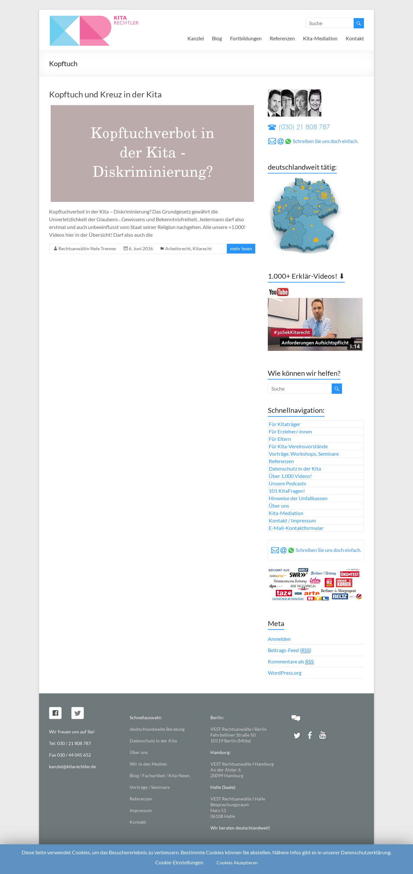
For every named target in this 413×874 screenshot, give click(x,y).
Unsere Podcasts (287, 483)
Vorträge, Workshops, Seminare (304, 454)
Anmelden (279, 639)
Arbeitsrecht (178, 248)
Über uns (279, 505)
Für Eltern (280, 439)
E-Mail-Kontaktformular (296, 528)
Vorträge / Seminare (150, 787)
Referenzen (282, 38)
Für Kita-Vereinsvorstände (298, 446)
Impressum (141, 810)
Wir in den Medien (148, 764)
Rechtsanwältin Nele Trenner (87, 248)
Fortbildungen (246, 38)
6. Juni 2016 (141, 248)
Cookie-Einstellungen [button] (179, 862)
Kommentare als (291, 661)
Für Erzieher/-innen (290, 431)
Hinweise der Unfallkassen (298, 498)
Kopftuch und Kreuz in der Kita (105, 94)
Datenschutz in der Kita (295, 468)
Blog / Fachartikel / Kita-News (160, 775)
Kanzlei (195, 38)
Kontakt (355, 38)
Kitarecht (202, 248)
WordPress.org (284, 673)
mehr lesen (241, 248)
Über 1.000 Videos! (290, 476)
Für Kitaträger (284, 424)
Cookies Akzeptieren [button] (237, 862)
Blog (217, 38)
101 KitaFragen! (287, 491)
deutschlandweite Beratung (157, 729)
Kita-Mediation (320, 38)
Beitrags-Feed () (289, 650)
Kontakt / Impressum (292, 520)
